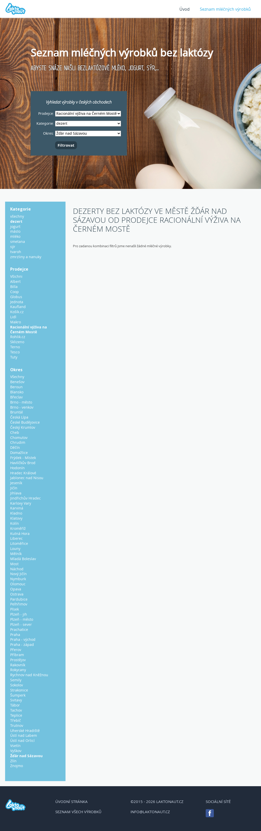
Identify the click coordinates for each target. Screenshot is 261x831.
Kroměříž (18, 528)
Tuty (13, 357)
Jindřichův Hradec (25, 498)
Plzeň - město (21, 619)
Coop (14, 291)
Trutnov (16, 725)
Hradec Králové (23, 472)
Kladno (16, 513)
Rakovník (17, 664)
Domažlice (19, 452)
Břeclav (16, 397)
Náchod (16, 568)
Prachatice (19, 629)
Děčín (15, 447)
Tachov (16, 710)
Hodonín (17, 467)
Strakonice (19, 690)
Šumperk (17, 695)
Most (14, 563)
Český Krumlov (22, 427)
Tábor (15, 705)
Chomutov (19, 437)
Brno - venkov (21, 407)
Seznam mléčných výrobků (225, 9)
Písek (14, 609)
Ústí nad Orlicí (22, 740)
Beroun (16, 386)
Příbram (17, 654)
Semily (15, 679)
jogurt (15, 226)
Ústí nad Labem (23, 735)
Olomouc (17, 583)
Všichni (16, 276)
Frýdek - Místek (23, 457)
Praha (15, 634)
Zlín (13, 760)
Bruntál (16, 412)
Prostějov (18, 659)
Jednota (16, 301)
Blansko (16, 392)
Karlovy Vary (20, 503)
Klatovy (16, 518)
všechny (17, 216)
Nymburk (18, 578)
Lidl (13, 316)
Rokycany (18, 669)
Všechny (17, 376)
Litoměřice (19, 543)
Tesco (15, 352)
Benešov (17, 381)
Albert (15, 281)
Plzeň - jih (18, 614)
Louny (15, 548)
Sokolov (16, 685)
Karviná (16, 508)
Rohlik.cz (17, 336)
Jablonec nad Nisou (26, 477)
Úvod (184, 9)
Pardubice (19, 599)
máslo (15, 231)
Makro (15, 322)
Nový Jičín (18, 573)
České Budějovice (25, 422)
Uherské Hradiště (25, 730)
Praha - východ (22, 639)
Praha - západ (22, 644)
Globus (16, 296)
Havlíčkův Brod (22, 462)
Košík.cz (17, 311)
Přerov (15, 649)
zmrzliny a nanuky (25, 256)
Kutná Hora (20, 533)
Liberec (16, 538)
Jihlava (15, 493)
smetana (17, 241)
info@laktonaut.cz (150, 811)
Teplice (16, 715)
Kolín (14, 523)
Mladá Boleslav (23, 558)
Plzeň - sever (21, 624)
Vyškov (15, 750)
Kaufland (18, 306)
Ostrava (16, 594)
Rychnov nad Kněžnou (29, 674)
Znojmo (16, 765)
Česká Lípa (19, 417)
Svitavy (16, 700)
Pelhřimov (18, 604)
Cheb (14, 432)
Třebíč (15, 720)
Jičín (13, 488)
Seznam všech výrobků (78, 811)
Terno (15, 346)
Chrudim (17, 442)
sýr (12, 246)
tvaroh (15, 251)
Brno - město (21, 402)
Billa (14, 286)
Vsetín (15, 745)
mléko (15, 236)
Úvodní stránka (71, 801)
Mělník (16, 553)
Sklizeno (17, 341)
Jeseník (16, 482)
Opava (15, 589)
